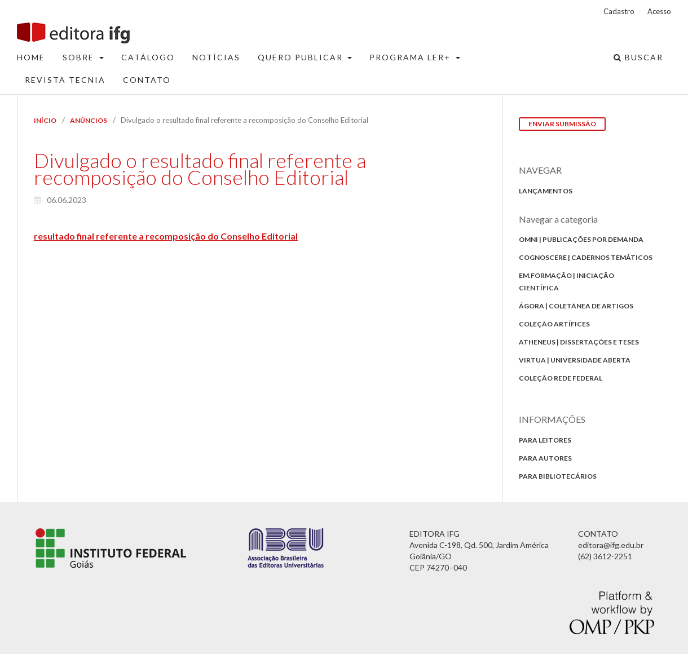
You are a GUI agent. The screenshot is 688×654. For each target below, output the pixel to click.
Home (31, 57)
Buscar (638, 57)
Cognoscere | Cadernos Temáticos (585, 257)
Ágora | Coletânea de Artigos (576, 306)
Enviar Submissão (562, 124)
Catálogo (148, 57)
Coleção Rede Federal (560, 378)
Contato (147, 80)
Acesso (659, 11)
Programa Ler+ (411, 57)
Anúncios (88, 120)
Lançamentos (545, 191)
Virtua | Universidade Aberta (574, 360)
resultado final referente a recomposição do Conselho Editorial (166, 236)
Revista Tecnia (65, 80)
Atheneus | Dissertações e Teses (579, 342)
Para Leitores (545, 440)
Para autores (545, 458)
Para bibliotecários (558, 476)
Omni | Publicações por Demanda (581, 239)
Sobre (80, 57)
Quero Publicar (302, 57)
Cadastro (618, 11)
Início (45, 120)
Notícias (216, 57)
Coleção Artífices (554, 324)
